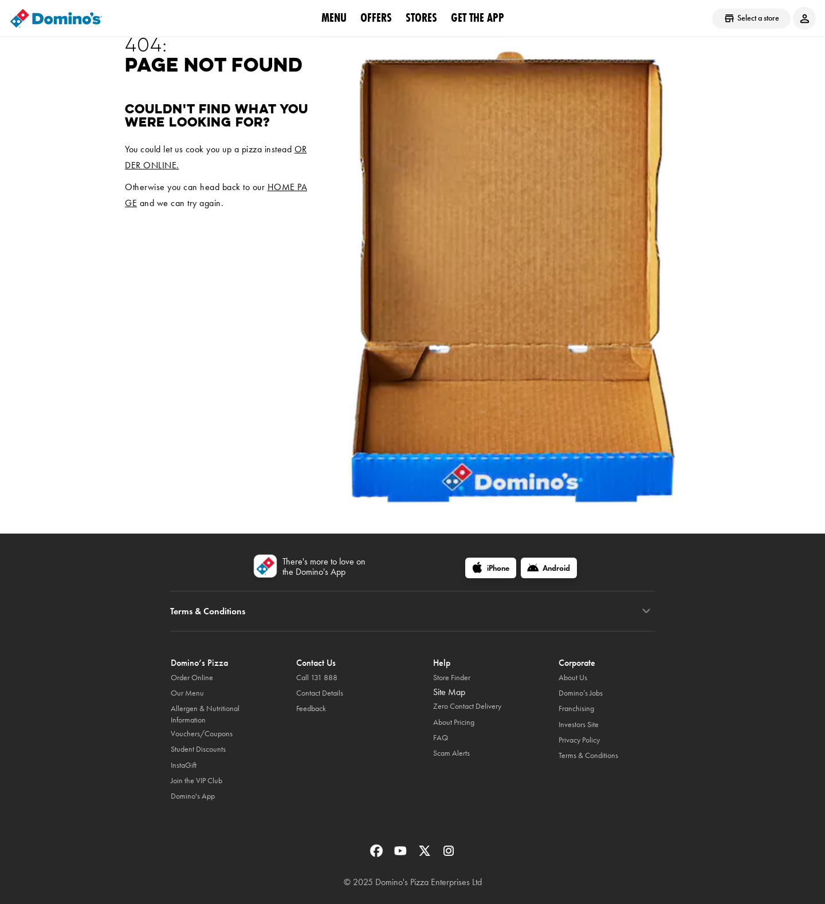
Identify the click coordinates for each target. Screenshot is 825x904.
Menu (334, 17)
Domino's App (193, 796)
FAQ (440, 738)
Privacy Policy (579, 740)
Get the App (477, 17)
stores (421, 17)
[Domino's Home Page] (56, 18)
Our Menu (187, 693)
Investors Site (579, 724)
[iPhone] (490, 568)
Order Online (192, 677)
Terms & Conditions (588, 755)
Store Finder (451, 677)
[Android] (549, 568)
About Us (573, 677)
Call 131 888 (316, 677)
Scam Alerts (451, 753)
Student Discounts (198, 749)
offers (376, 17)
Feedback (311, 708)
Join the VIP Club (196, 780)
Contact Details (319, 693)
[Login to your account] (804, 18)
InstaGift (184, 765)
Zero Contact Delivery (467, 706)
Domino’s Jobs (581, 693)
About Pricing (453, 722)
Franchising (576, 708)
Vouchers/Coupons (202, 734)
